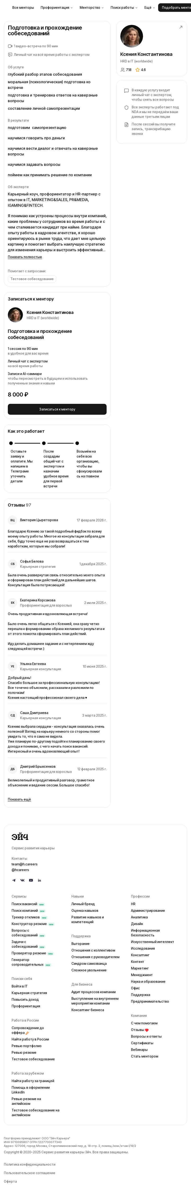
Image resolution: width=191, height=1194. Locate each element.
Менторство (92, 7)
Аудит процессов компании (93, 991)
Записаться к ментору (57, 408)
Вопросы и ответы (146, 1035)
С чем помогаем (144, 1022)
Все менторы (23, 7)
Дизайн (137, 923)
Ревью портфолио (27, 1045)
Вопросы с (29, 931)
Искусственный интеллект (152, 940)
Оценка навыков (84, 909)
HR (133, 903)
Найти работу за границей (33, 1080)
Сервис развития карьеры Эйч (66, 1151)
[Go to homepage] (95, 835)
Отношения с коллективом (93, 949)
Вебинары (139, 1048)
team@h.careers (25, 863)
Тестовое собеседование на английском (35, 1111)
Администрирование (148, 909)
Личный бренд (83, 903)
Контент (137, 960)
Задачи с (29, 942)
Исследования (143, 947)
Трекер (30, 916)
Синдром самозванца (89, 962)
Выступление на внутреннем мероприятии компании (94, 999)
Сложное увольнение (89, 969)
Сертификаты (142, 1042)
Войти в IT (20, 985)
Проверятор (33, 952)
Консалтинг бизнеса (87, 1009)
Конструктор (33, 923)
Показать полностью (25, 257)
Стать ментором (144, 1055)
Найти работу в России (30, 1038)
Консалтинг (140, 954)
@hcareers (20, 869)
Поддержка (140, 993)
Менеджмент (142, 974)
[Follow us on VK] (22, 879)
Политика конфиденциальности (29, 1163)
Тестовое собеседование (33, 1058)
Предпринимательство (150, 1000)
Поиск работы (124, 7)
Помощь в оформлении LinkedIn (31, 1088)
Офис (135, 987)
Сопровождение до (28, 1029)
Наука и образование (148, 980)
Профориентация (57, 7)
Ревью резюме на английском (26, 1100)
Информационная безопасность (145, 931)
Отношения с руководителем (95, 956)
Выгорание (80, 942)
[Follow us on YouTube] (31, 879)
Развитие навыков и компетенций (87, 918)
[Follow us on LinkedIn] (39, 879)
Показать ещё (19, 798)
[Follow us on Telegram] (14, 879)
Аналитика (139, 916)
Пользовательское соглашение (29, 1172)
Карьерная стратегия (29, 992)
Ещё (149, 7)
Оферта (10, 1180)
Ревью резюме (24, 1051)
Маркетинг (140, 967)
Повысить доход (25, 998)
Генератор (32, 960)
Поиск (28, 903)
